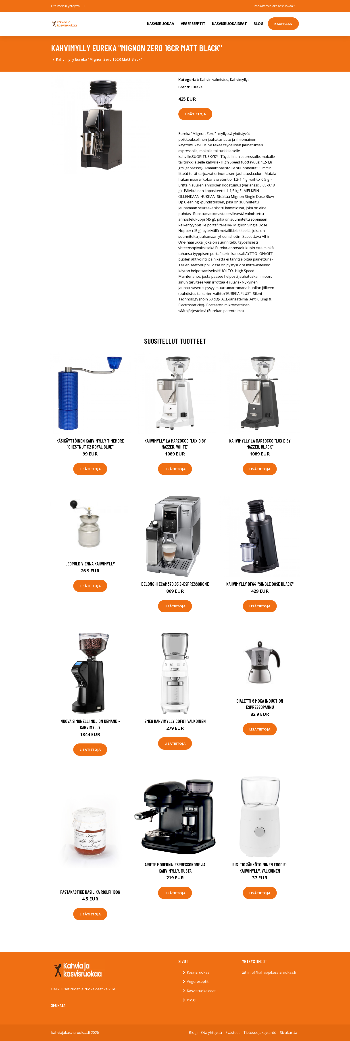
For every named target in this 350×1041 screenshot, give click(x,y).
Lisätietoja (195, 114)
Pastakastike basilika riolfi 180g (90, 892)
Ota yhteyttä (211, 1032)
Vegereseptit (193, 23)
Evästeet (232, 1032)
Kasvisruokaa (160, 23)
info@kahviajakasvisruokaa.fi (274, 6)
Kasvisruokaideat (229, 23)
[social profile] (84, 6)
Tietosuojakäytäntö (259, 1032)
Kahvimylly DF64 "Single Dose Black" (260, 584)
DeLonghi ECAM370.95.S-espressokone (175, 584)
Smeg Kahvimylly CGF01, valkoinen (175, 721)
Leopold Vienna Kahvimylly (90, 563)
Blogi (259, 23)
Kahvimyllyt (239, 79)
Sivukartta (288, 1032)
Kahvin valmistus (214, 79)
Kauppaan (283, 23)
